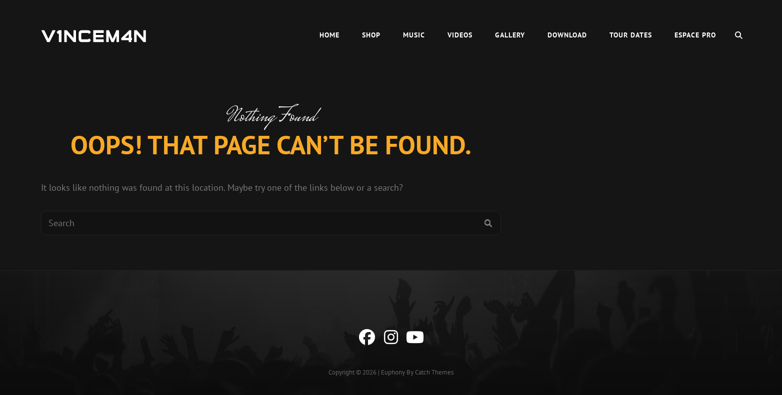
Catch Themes (434, 372)
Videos (460, 34)
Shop (371, 34)
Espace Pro (695, 34)
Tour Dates (631, 34)
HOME (330, 34)
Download (567, 34)
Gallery (510, 34)
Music (414, 34)
